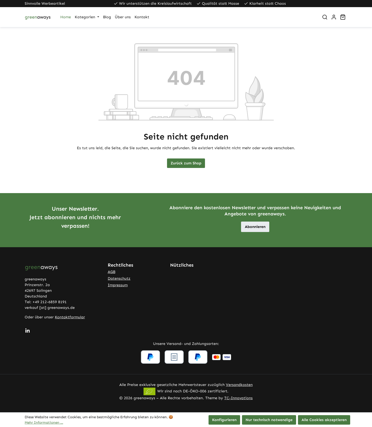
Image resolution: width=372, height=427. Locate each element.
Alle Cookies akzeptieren (324, 420)
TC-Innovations (238, 398)
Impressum (118, 285)
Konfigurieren (224, 420)
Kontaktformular (70, 317)
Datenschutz (119, 278)
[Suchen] (324, 17)
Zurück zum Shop (186, 163)
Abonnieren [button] (255, 226)
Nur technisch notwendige (269, 420)
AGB (111, 271)
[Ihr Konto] (333, 17)
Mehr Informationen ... (44, 422)
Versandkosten (239, 384)
